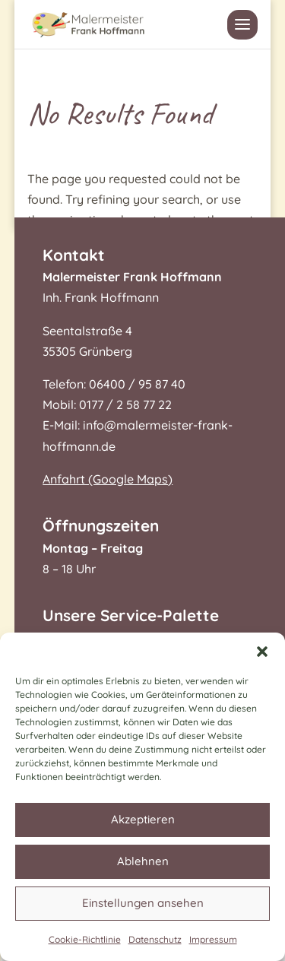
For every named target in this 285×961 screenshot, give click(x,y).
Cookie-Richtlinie (85, 939)
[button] (262, 651)
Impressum (213, 939)
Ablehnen (143, 861)
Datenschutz (155, 939)
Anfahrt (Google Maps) (108, 479)
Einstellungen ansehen (143, 903)
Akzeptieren (143, 819)
